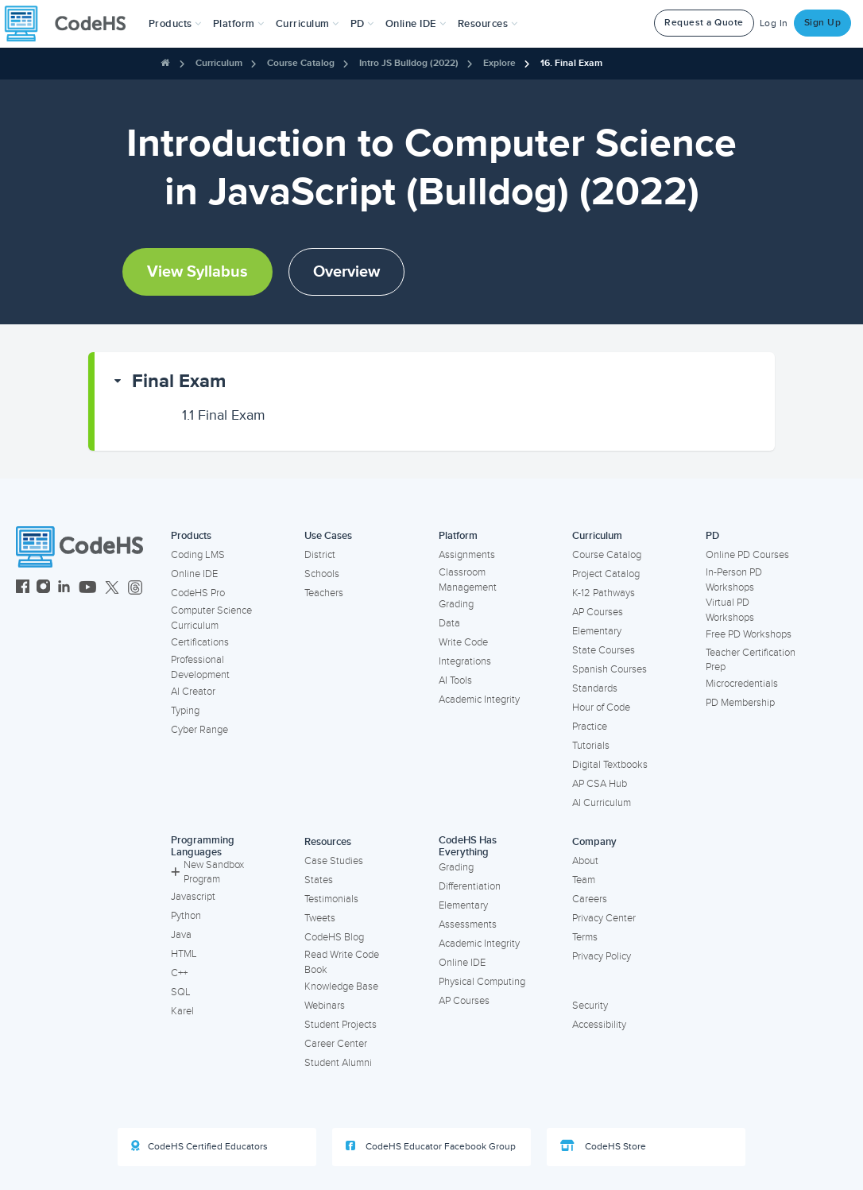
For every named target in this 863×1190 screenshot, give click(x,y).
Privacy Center (604, 918)
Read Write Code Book (341, 962)
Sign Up (823, 23)
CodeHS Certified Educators (199, 1146)
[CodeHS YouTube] (88, 588)
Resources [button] (488, 23)
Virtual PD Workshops (730, 610)
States (318, 880)
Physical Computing (482, 981)
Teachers (323, 593)
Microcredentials (742, 683)
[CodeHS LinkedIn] (64, 588)
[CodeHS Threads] (135, 588)
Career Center (335, 1043)
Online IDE (194, 574)
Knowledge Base (341, 986)
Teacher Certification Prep (750, 660)
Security (590, 1005)
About (585, 861)
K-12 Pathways (603, 593)
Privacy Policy (601, 956)
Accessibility (599, 1024)
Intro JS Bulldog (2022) (409, 63)
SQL (181, 992)
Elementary (596, 631)
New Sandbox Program (207, 872)
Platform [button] (239, 23)
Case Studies (333, 861)
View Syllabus (197, 271)
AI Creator (193, 691)
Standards (594, 688)
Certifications (200, 642)
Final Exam (179, 381)
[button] (175, 24)
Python (186, 915)
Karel (182, 1011)
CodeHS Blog (334, 937)
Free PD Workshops (748, 634)
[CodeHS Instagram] (43, 588)
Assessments (468, 924)
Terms (585, 937)
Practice (589, 726)
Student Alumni (338, 1062)
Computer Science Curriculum (211, 618)
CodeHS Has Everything (468, 846)
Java (181, 934)
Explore (499, 63)
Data (449, 623)
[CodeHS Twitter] (112, 588)
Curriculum (218, 63)
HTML (184, 954)
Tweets (319, 918)
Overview (346, 271)
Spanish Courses (609, 669)
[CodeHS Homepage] (71, 24)
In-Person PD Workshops (734, 580)
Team (583, 880)
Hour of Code (601, 707)
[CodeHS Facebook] (22, 588)
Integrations (465, 661)
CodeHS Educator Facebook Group (431, 1146)
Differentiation (470, 886)
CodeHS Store (603, 1146)
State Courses (603, 650)
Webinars (324, 1005)
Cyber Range (199, 729)
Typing (185, 710)
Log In (774, 23)
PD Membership (740, 702)
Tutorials (591, 745)
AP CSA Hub (599, 783)
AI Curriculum (601, 803)
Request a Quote (704, 23)
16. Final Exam (571, 63)
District (319, 554)
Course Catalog (301, 63)
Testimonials (331, 899)
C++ (179, 973)
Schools (321, 574)
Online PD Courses (747, 554)
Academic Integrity (479, 699)
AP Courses (597, 612)
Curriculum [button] (307, 23)
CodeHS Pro (198, 593)
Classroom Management (468, 580)
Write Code (463, 642)
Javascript (193, 896)
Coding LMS (198, 554)
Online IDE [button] (416, 23)
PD (712, 535)
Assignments (467, 554)
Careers (589, 899)
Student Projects (340, 1024)
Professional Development (200, 667)
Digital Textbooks (610, 764)
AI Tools (455, 680)
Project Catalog (606, 574)
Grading (456, 604)
